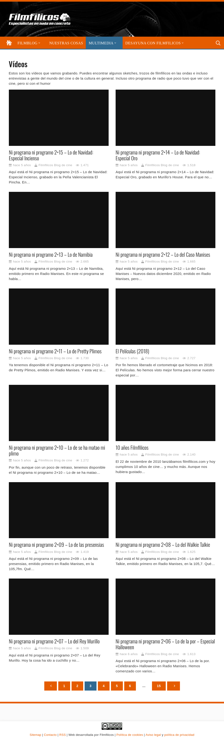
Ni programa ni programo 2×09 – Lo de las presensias (56, 544)
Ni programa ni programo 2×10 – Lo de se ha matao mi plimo (57, 450)
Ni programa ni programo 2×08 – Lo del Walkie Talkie (163, 544)
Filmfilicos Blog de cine (55, 165)
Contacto (50, 735)
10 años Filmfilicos (132, 447)
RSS (62, 735)
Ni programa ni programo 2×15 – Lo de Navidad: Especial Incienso (51, 155)
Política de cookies (130, 735)
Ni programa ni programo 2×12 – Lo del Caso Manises (163, 254)
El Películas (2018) (132, 351)
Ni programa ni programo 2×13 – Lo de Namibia (51, 254)
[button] (39, 43)
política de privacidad (179, 735)
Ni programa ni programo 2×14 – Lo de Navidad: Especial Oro (158, 155)
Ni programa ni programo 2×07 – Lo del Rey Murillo (54, 641)
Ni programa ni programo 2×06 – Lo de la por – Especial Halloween (165, 644)
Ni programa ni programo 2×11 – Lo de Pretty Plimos (55, 351)
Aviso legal (153, 735)
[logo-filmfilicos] (40, 19)
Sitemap (35, 735)
